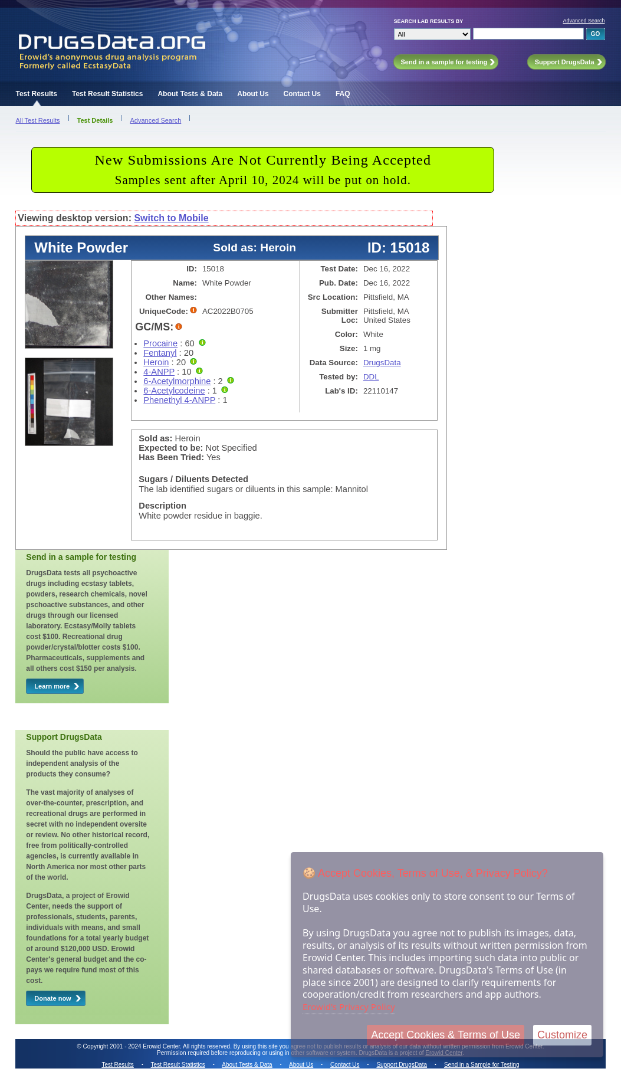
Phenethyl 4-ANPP (179, 400)
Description (162, 505)
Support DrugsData (401, 1064)
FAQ (343, 94)
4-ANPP (159, 371)
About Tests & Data (189, 94)
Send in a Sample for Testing (482, 1064)
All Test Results (38, 120)
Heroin (156, 362)
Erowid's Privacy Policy (349, 1006)
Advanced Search (583, 21)
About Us (252, 94)
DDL (371, 376)
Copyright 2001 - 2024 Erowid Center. (132, 1046)
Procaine (160, 343)
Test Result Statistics (107, 94)
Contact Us (302, 94)
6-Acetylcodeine (174, 390)
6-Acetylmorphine (177, 381)
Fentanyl (159, 353)
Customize (562, 1035)
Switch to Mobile (171, 218)
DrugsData (382, 362)
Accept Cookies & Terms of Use (445, 1035)
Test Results (36, 94)
